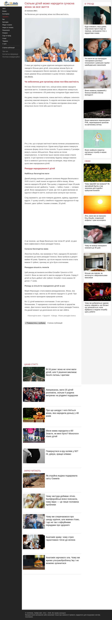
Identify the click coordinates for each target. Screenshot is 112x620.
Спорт (4, 38)
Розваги (5, 33)
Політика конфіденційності (11, 57)
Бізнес (4, 11)
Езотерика (5, 14)
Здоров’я (46, 316)
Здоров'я (5, 16)
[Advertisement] (52, 125)
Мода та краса (7, 25)
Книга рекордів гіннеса (67, 316)
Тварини (5, 41)
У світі (4, 44)
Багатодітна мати (35, 316)
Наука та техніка (7, 27)
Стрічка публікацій (54, 323)
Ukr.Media (29, 77)
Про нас (5, 51)
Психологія (6, 30)
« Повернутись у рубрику (35, 323)
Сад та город (6, 35)
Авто (3, 8)
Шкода (54, 316)
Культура (5, 22)
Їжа (3, 19)
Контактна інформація (10, 54)
